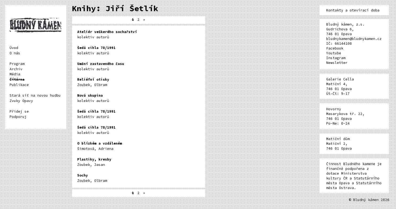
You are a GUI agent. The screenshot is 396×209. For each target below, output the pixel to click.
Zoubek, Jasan (94, 162)
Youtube (333, 53)
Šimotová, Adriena (99, 146)
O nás (15, 53)
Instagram (335, 58)
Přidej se (19, 111)
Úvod (14, 48)
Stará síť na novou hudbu (35, 95)
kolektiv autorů (107, 34)
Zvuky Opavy (21, 101)
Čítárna (17, 79)
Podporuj (18, 116)
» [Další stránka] (144, 19)
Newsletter (337, 62)
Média (15, 74)
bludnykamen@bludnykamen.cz (354, 38)
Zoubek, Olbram (93, 82)
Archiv (16, 69)
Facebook (334, 48)
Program (17, 64)
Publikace (19, 85)
